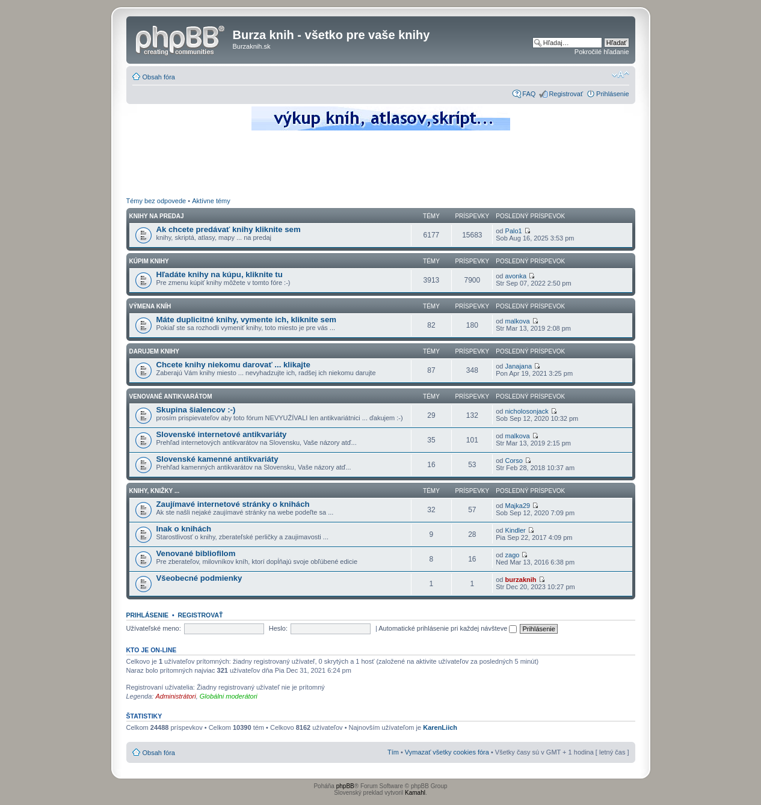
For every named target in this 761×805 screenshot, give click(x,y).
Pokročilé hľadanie (602, 51)
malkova (517, 321)
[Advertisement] (381, 165)
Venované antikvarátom (170, 396)
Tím (393, 752)
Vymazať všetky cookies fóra (447, 752)
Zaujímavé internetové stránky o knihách (233, 504)
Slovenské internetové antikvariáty (221, 434)
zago (512, 555)
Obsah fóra (159, 77)
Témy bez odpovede (156, 200)
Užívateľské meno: (153, 628)
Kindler (515, 530)
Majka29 (518, 505)
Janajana (518, 366)
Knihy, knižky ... (154, 491)
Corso (514, 460)
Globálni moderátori (228, 696)
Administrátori (175, 696)
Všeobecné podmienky (199, 578)
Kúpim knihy (149, 261)
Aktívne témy (211, 200)
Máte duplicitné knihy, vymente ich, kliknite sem (246, 319)
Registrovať (566, 93)
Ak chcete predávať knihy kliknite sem (228, 229)
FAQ (528, 93)
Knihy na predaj (156, 216)
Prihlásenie (612, 93)
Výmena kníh (150, 306)
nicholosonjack (527, 411)
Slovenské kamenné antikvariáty (217, 459)
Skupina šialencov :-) (196, 409)
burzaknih (521, 579)
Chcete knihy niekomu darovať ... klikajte (233, 364)
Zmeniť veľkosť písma (620, 74)
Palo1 (513, 230)
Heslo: (278, 628)
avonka (515, 276)
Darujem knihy (154, 351)
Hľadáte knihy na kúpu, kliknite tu (219, 274)
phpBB (345, 786)
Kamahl (415, 792)
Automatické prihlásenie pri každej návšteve (447, 628)
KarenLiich (440, 727)
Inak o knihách (184, 528)
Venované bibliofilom (196, 553)
